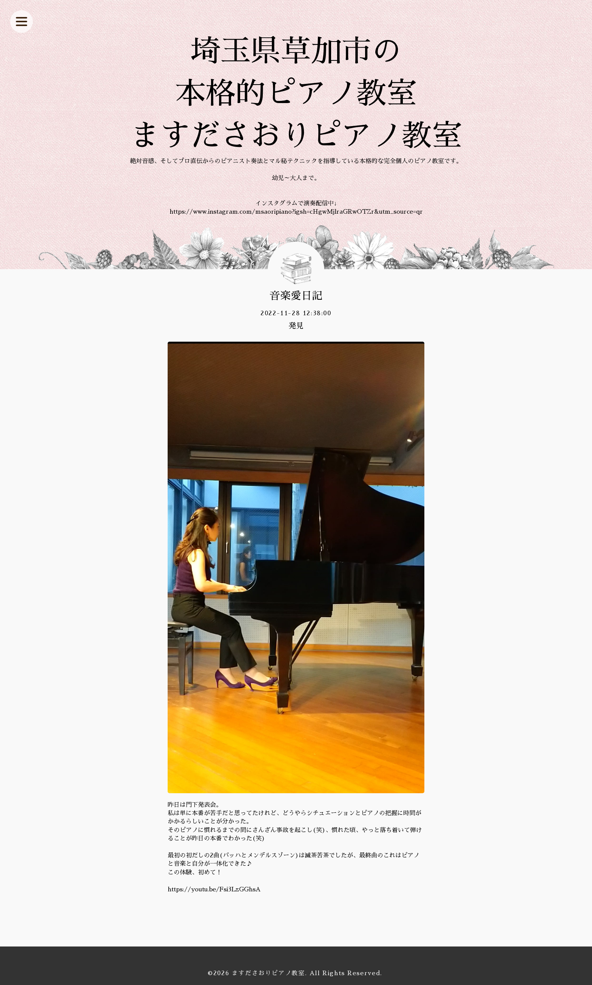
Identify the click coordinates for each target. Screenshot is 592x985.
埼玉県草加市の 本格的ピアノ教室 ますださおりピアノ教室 (296, 93)
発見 (296, 326)
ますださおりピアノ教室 (268, 973)
